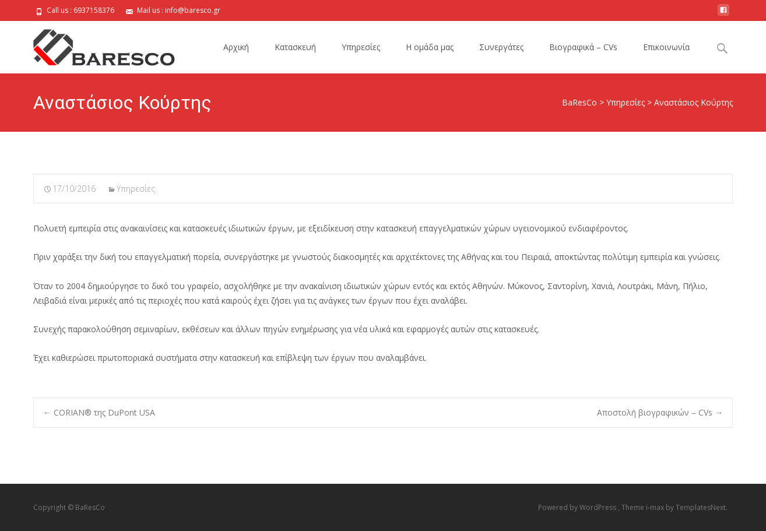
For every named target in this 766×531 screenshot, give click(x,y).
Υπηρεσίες (361, 46)
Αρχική (236, 46)
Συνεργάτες (501, 46)
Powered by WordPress (578, 507)
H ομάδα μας (430, 46)
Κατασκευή (295, 46)
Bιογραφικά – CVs (583, 46)
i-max (656, 507)
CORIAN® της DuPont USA (99, 412)
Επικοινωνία (666, 46)
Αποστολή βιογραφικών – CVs (660, 412)
